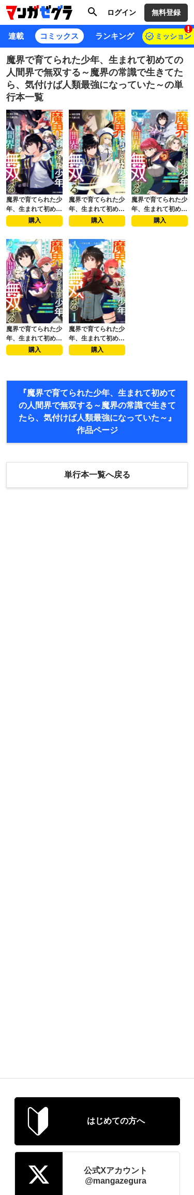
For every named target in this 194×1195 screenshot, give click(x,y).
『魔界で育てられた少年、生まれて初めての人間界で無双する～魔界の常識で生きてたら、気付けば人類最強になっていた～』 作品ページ (97, 412)
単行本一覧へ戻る (97, 474)
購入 (34, 220)
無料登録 (166, 12)
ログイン (121, 12)
